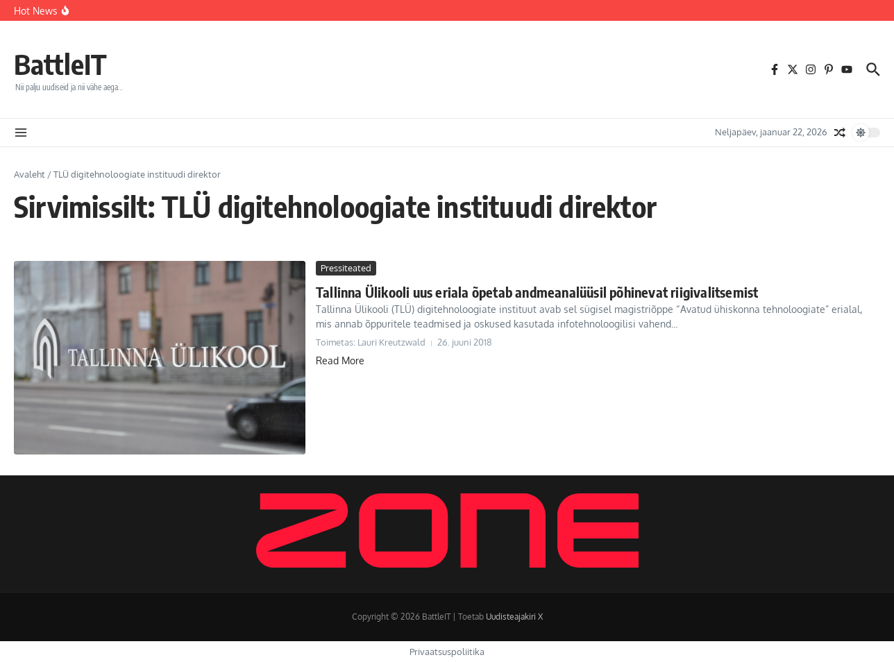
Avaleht (29, 174)
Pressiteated (346, 267)
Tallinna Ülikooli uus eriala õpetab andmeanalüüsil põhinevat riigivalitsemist (537, 291)
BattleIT (60, 63)
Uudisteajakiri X (514, 616)
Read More (340, 360)
